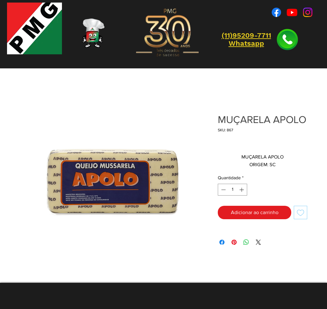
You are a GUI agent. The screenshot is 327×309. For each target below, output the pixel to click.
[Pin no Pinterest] (234, 242)
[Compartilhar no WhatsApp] (246, 242)
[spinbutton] (232, 189)
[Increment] (242, 189)
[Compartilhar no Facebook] (222, 242)
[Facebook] (276, 12)
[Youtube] (292, 12)
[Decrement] (223, 189)
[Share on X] (258, 242)
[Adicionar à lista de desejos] (300, 212)
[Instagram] (307, 12)
